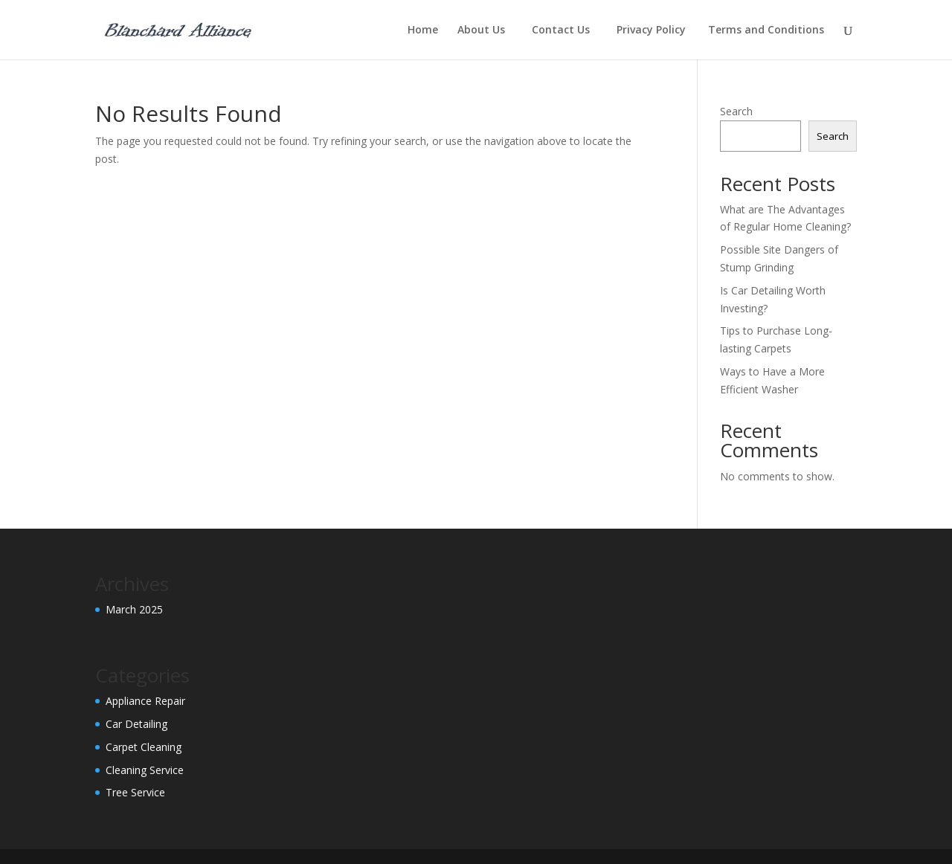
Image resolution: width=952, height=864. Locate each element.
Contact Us (564, 30)
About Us (484, 30)
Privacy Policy (653, 30)
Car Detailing (136, 724)
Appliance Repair (145, 701)
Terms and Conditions (767, 30)
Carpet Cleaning (143, 747)
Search (736, 111)
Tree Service (135, 792)
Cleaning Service (145, 770)
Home (423, 30)
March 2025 (134, 609)
